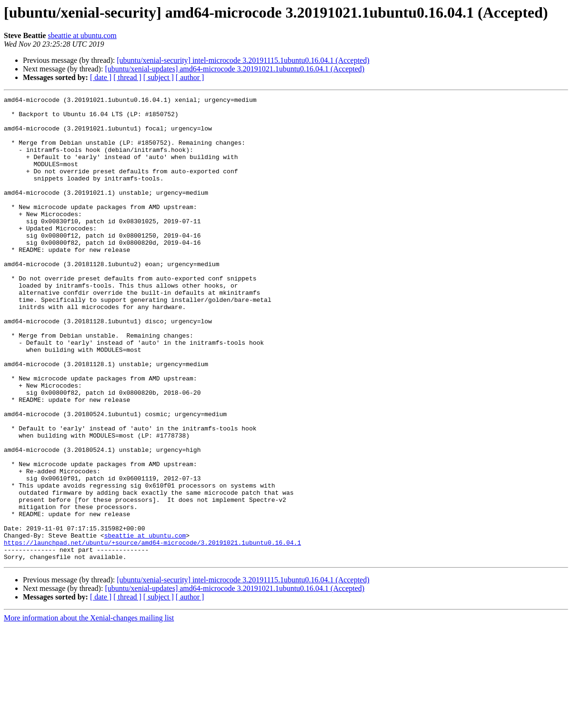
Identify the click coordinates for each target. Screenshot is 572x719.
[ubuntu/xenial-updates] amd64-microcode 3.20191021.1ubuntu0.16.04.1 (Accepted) (234, 69)
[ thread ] (127, 77)
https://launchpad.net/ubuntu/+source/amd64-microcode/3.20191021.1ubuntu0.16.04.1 (152, 632)
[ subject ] (158, 77)
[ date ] (100, 77)
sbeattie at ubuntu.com (82, 35)
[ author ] (190, 77)
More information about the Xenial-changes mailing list (89, 711)
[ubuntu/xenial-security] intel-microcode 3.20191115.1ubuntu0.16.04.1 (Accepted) (243, 60)
